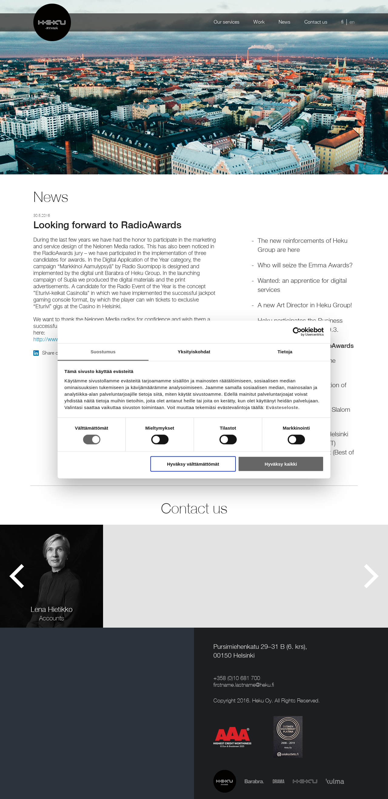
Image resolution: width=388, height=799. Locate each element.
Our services (226, 22)
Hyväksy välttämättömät (193, 463)
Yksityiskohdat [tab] (194, 351)
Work (259, 22)
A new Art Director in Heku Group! (305, 305)
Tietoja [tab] (285, 351)
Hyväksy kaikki (281, 463)
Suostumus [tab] (103, 351)
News (284, 22)
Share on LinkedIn (56, 353)
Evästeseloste (282, 407)
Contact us (315, 22)
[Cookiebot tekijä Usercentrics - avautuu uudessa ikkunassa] (297, 331)
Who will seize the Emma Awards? (305, 265)
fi (342, 22)
